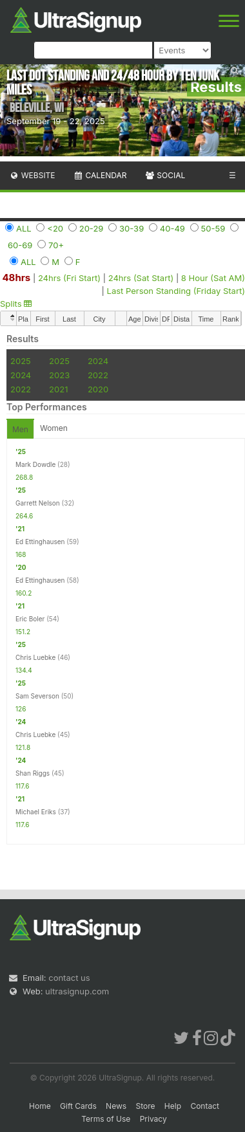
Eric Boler (29, 619)
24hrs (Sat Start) (141, 278)
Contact (204, 1106)
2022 (98, 375)
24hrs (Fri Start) (69, 278)
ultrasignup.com (77, 991)
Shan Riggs (32, 773)
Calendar (100, 175)
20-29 (91, 228)
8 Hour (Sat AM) (213, 278)
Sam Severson (37, 696)
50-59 (213, 228)
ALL (24, 228)
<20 (55, 228)
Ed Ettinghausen (39, 541)
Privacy (153, 1119)
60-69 (20, 245)
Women (54, 428)
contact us (69, 977)
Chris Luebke (35, 657)
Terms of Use (105, 1119)
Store (145, 1106)
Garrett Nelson (37, 503)
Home (40, 1106)
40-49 (172, 228)
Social (164, 175)
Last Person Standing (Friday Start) (176, 291)
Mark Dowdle (35, 464)
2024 (98, 361)
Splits (16, 303)
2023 (59, 375)
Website (32, 175)
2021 (58, 389)
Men (20, 429)
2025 (20, 361)
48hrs (16, 277)
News (116, 1106)
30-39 (131, 228)
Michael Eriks (35, 812)
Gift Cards (78, 1106)
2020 (98, 389)
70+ (56, 245)
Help (172, 1106)
